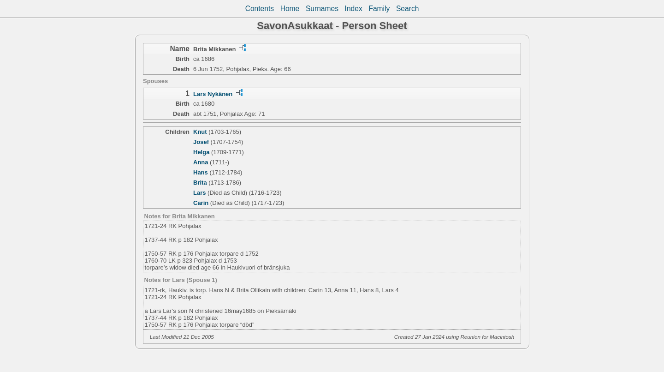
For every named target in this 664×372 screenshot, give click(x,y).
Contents (259, 8)
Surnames (322, 8)
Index (353, 8)
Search (407, 8)
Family (379, 8)
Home (290, 8)
